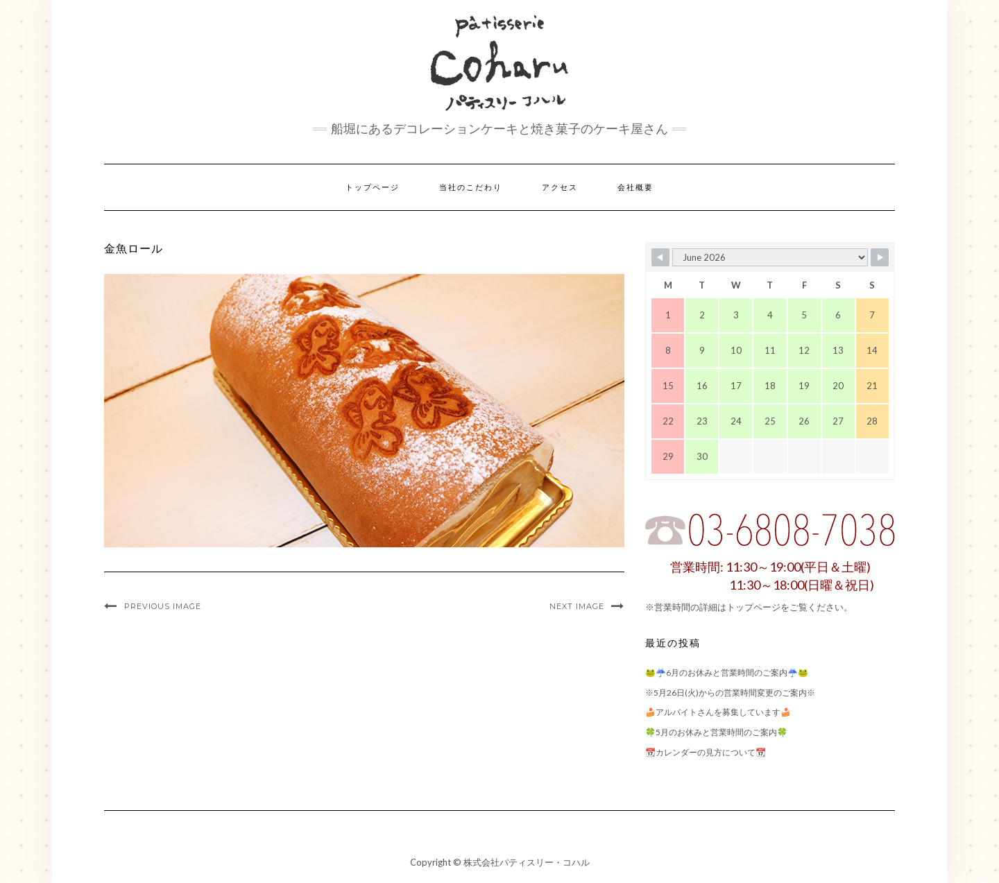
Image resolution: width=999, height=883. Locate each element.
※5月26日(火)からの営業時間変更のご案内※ (730, 692)
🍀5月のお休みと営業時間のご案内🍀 (716, 732)
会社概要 (635, 187)
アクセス (560, 187)
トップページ (372, 187)
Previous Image (162, 606)
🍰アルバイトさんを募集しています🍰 (718, 712)
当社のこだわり (470, 187)
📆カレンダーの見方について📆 (705, 752)
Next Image (576, 606)
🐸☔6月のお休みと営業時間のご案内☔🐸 (726, 672)
